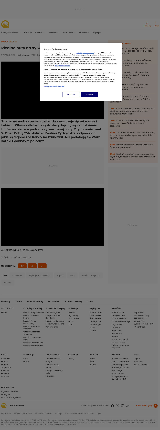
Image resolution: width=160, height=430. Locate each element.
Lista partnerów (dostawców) (54, 86)
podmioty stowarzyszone (85, 53)
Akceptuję (89, 94)
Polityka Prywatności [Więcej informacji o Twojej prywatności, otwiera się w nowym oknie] (62, 66)
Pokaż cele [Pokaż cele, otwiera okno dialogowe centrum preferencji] (71, 94)
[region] (81, 72)
